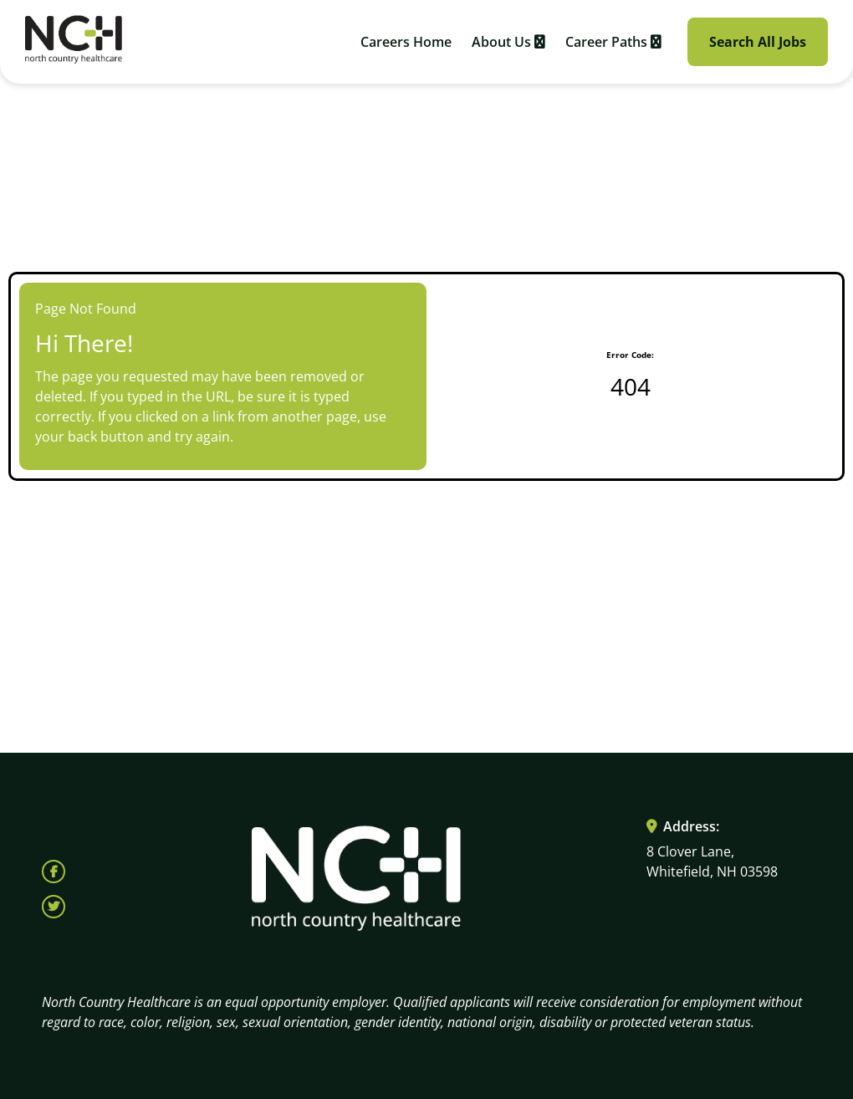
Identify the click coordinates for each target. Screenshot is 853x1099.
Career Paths (613, 42)
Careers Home (406, 42)
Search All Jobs (757, 42)
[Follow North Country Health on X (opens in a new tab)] (53, 906)
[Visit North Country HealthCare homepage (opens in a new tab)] (73, 42)
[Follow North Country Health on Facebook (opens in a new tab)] (53, 871)
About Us (508, 42)
